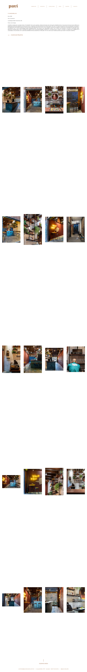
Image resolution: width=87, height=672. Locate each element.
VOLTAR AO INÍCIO (43, 663)
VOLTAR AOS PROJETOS (17, 35)
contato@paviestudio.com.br (26, 669)
